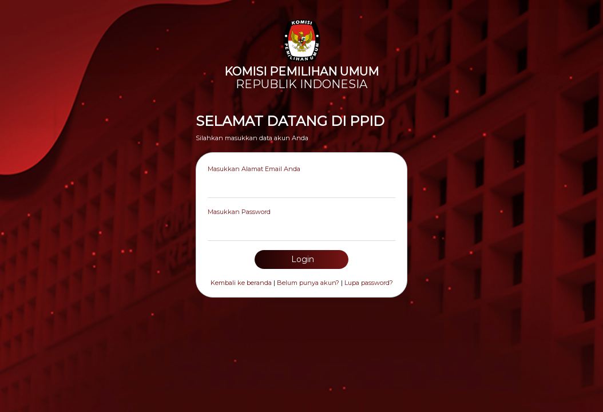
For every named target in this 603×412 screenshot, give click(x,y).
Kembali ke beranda (241, 283)
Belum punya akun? (308, 283)
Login (301, 259)
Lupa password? (368, 283)
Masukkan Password (239, 212)
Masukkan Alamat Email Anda (254, 169)
